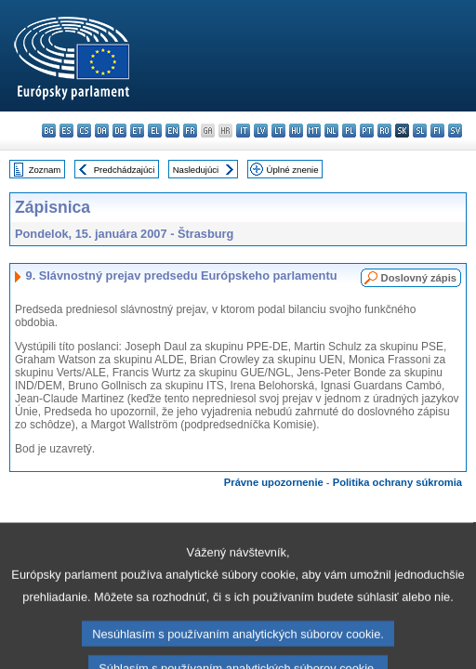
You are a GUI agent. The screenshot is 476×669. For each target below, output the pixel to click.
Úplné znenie (293, 169)
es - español (66, 131)
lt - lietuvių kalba (278, 131)
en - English (172, 131)
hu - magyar (296, 131)
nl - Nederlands (331, 131)
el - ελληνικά (155, 131)
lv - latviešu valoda (261, 131)
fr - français (190, 131)
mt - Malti (314, 131)
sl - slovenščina (420, 131)
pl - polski (349, 131)
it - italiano (243, 131)
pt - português (367, 131)
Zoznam (45, 169)
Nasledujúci (196, 169)
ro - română (384, 131)
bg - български (49, 131)
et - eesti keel (137, 131)
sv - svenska (455, 131)
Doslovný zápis (418, 277)
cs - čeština (84, 131)
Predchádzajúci (124, 169)
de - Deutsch (119, 131)
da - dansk (102, 131)
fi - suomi (437, 131)
